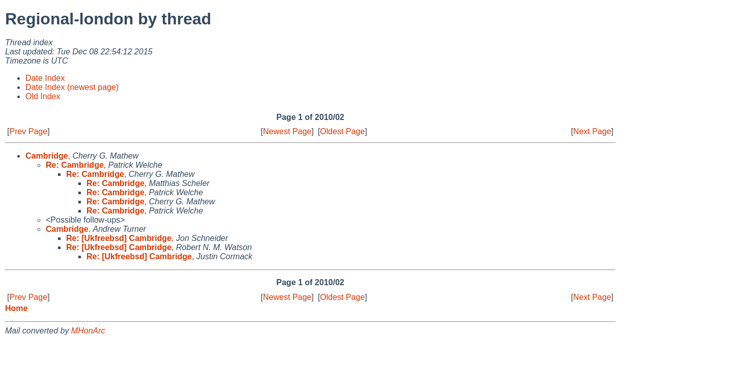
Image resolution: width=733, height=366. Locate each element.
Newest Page (287, 131)
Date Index (45, 78)
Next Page (592, 131)
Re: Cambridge (75, 165)
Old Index (42, 96)
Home (16, 308)
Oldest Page (342, 131)
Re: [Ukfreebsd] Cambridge (118, 238)
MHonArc (88, 330)
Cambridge (46, 155)
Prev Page (28, 131)
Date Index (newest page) (72, 87)
